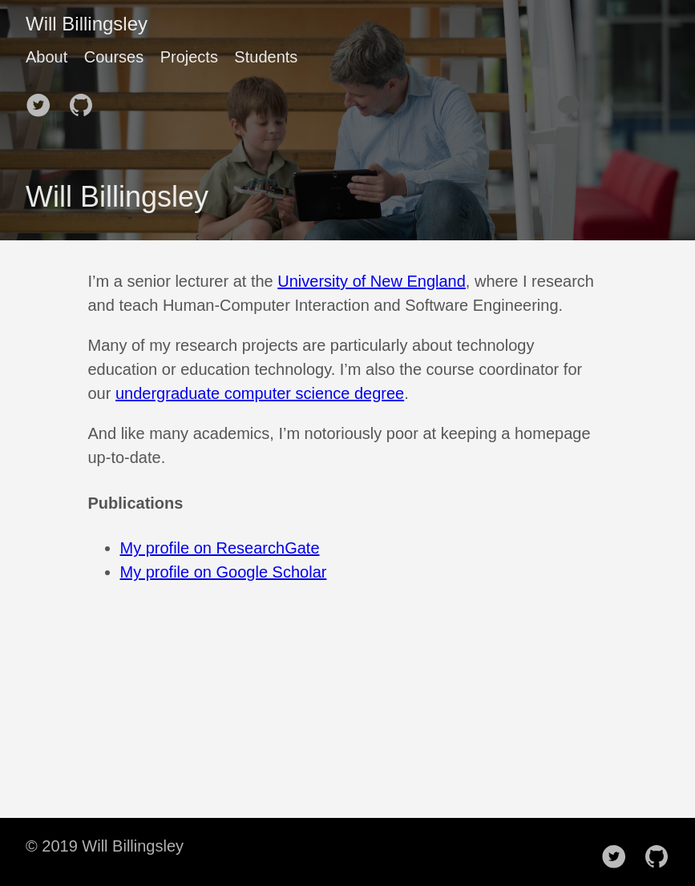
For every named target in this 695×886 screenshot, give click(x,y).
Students (265, 57)
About (46, 57)
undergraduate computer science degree (259, 393)
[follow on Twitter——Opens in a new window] (43, 100)
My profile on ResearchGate (220, 548)
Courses (113, 57)
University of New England (371, 281)
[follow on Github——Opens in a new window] (85, 100)
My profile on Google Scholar (223, 572)
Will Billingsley (86, 23)
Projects (189, 57)
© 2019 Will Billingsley (105, 846)
